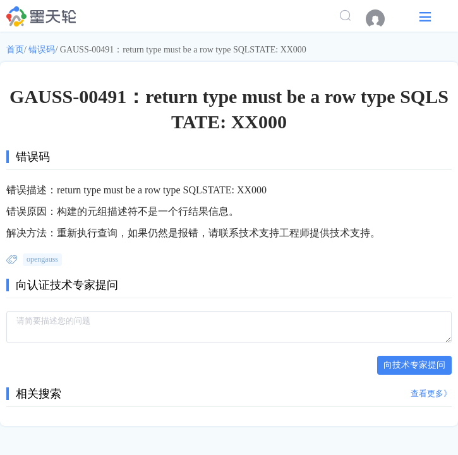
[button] (425, 16)
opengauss (42, 259)
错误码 (41, 49)
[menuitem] (381, 19)
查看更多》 (431, 393)
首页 (15, 49)
